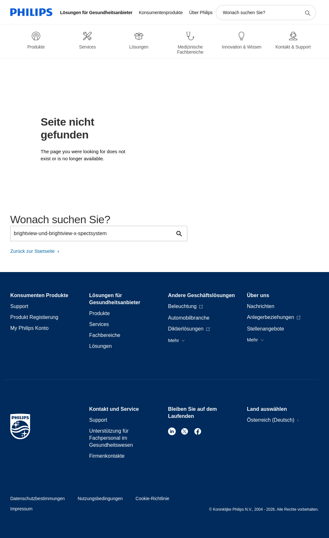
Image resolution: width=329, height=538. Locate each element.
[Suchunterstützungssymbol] (307, 13)
